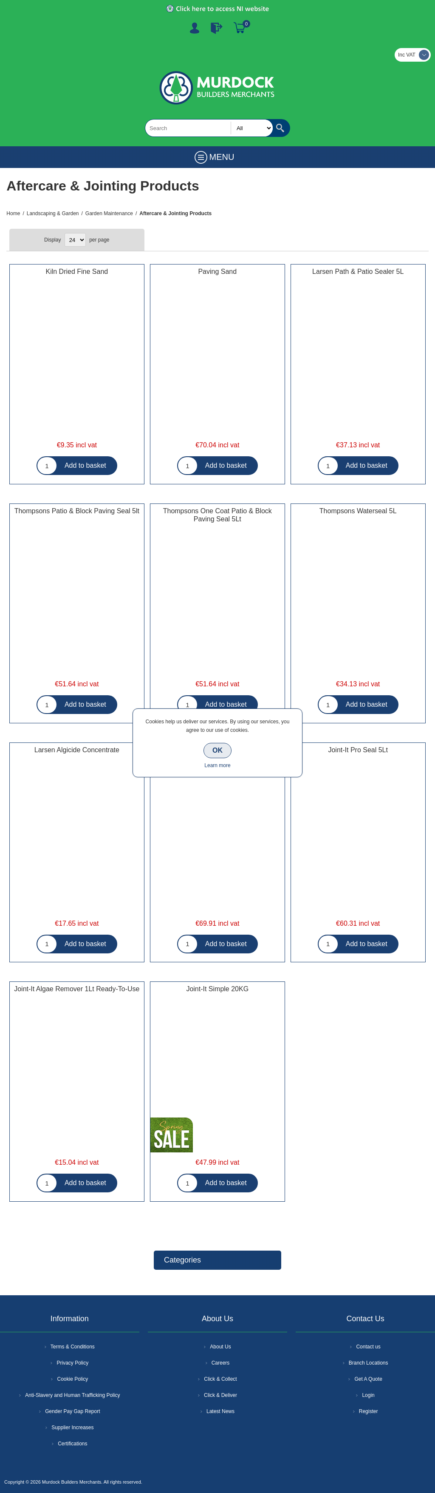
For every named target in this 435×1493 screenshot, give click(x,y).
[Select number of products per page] (75, 240)
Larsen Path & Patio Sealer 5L (358, 271)
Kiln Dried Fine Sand (76, 271)
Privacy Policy (72, 1363)
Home (13, 213)
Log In (216, 28)
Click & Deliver (220, 1395)
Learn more (217, 765)
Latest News (220, 1411)
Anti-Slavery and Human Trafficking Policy (72, 1395)
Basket (239, 28)
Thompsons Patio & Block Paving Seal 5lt (76, 511)
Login (368, 1395)
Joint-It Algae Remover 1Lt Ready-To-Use (76, 988)
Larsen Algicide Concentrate (76, 750)
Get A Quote (368, 1379)
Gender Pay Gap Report (72, 1411)
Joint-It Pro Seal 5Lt (358, 750)
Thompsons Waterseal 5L (358, 511)
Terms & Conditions (73, 1347)
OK (217, 750)
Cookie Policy (72, 1379)
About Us (220, 1347)
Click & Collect (220, 1379)
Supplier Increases (72, 1427)
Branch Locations (368, 1363)
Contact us (368, 1347)
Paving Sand (217, 271)
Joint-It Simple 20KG (217, 988)
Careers (221, 1363)
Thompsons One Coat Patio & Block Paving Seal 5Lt (217, 515)
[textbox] (209, 128)
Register (194, 28)
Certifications (72, 1444)
